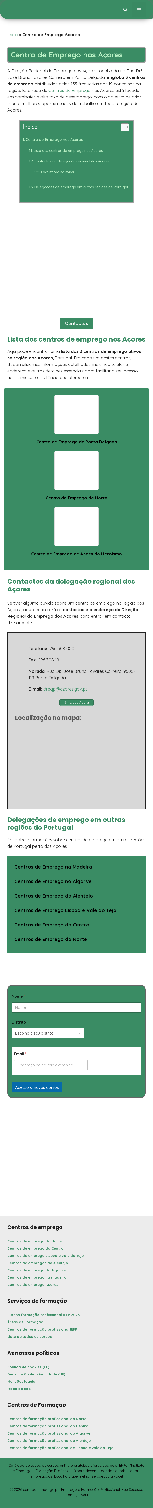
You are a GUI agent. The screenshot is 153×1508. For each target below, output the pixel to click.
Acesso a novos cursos (37, 1087)
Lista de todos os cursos (29, 1336)
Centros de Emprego (69, 90)
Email (20, 1054)
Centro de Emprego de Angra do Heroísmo (76, 554)
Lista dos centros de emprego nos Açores (68, 150)
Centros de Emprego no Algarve (53, 881)
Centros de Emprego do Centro (52, 925)
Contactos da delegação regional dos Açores (72, 161)
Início (12, 34)
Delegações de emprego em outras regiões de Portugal (81, 187)
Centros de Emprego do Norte (51, 939)
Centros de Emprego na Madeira (53, 867)
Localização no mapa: (58, 172)
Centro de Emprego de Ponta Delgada (76, 442)
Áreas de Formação (25, 1322)
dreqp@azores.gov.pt (65, 689)
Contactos (76, 323)
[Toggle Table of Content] (122, 127)
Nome (18, 996)
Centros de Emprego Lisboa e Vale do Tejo (65, 910)
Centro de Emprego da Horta (76, 498)
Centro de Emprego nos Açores (54, 139)
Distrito (19, 1022)
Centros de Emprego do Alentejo (54, 896)
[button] (125, 9)
